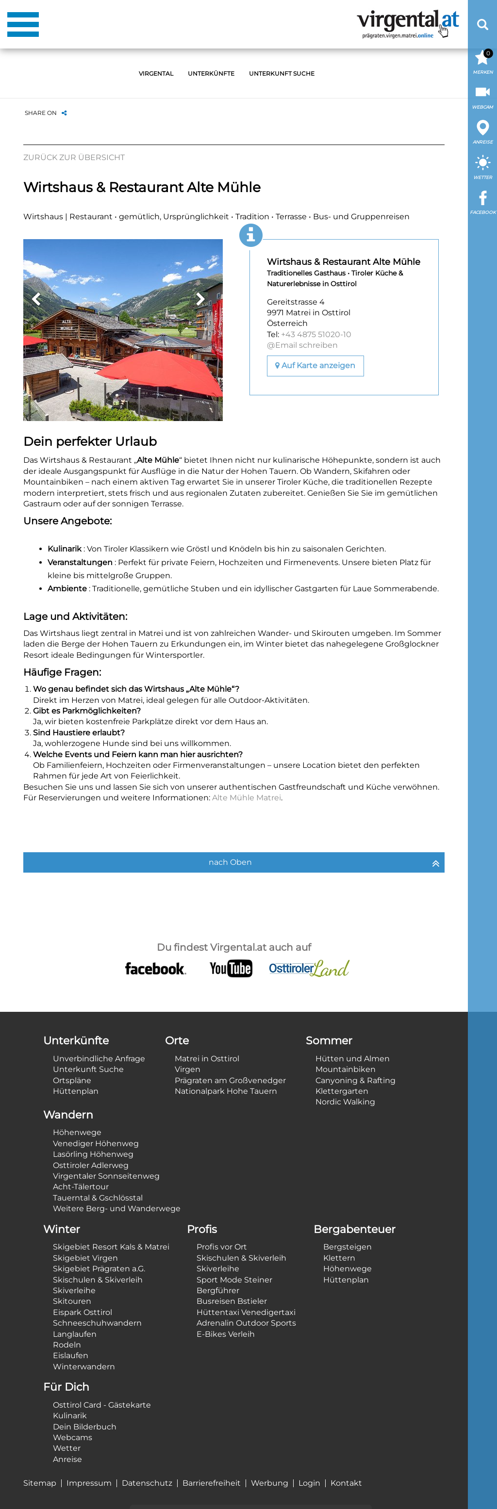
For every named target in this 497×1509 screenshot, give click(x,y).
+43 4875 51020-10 (316, 334)
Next (201, 299)
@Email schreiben (302, 345)
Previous (35, 299)
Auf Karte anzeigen (315, 365)
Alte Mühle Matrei (246, 797)
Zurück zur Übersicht (74, 157)
